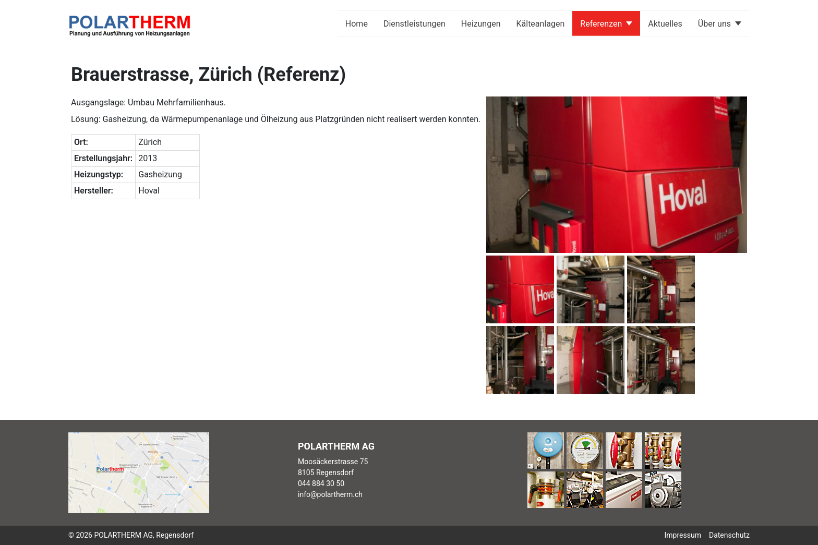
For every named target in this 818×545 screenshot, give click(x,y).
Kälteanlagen (540, 24)
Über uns (714, 24)
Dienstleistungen (414, 24)
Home (356, 24)
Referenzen (601, 24)
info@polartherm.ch (330, 494)
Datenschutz (729, 535)
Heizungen (481, 24)
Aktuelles (665, 24)
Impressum (683, 535)
